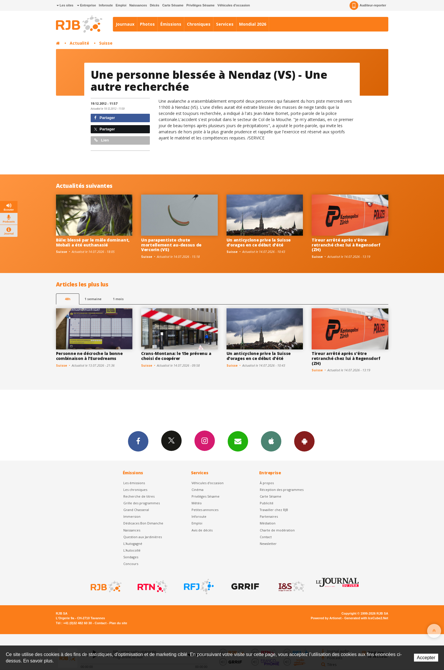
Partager (104, 118)
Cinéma (197, 489)
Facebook (138, 441)
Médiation (267, 523)
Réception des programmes (281, 489)
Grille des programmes (141, 503)
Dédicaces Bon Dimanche (143, 523)
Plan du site (118, 623)
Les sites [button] (65, 5)
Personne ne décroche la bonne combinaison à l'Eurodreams (89, 356)
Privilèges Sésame (200, 5)
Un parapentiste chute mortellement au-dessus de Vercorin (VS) (171, 245)
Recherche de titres (139, 496)
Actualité (79, 43)
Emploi (121, 5)
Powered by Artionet (326, 618)
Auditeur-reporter (368, 5)
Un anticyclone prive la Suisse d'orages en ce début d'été (259, 242)
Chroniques (198, 24)
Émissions (170, 24)
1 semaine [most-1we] (93, 299)
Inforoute (106, 5)
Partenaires (269, 516)
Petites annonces (205, 510)
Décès (154, 5)
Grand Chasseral (136, 510)
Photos (147, 24)
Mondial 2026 (252, 24)
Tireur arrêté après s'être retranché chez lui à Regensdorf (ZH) (346, 245)
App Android (304, 441)
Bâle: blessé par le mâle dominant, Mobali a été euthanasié (92, 242)
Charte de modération (277, 530)
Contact (266, 537)
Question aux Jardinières (142, 537)
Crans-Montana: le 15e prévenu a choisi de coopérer (176, 356)
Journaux (125, 24)
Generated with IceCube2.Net (366, 618)
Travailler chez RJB (274, 510)
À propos (267, 483)
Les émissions (134, 483)
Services (225, 24)
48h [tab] (67, 299)
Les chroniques (135, 489)
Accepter (426, 657)
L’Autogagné (132, 543)
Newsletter (268, 543)
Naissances (138, 5)
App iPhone (271, 441)
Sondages (130, 557)
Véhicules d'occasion (233, 5)
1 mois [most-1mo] (118, 299)
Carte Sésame (172, 5)
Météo (197, 503)
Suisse (106, 43)
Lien (101, 140)
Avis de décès (202, 530)
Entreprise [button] (86, 5)
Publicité (266, 503)
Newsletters (238, 441)
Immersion (132, 516)
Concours (130, 564)
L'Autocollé (132, 550)
